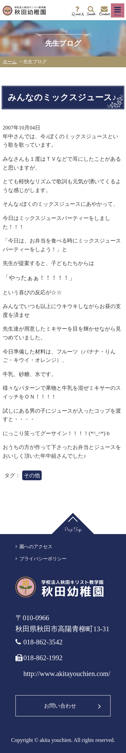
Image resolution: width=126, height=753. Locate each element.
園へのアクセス (35, 546)
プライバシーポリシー (43, 558)
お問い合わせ (60, 706)
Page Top (72, 529)
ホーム (10, 61)
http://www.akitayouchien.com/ (66, 673)
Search (91, 13)
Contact (104, 13)
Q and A (77, 13)
